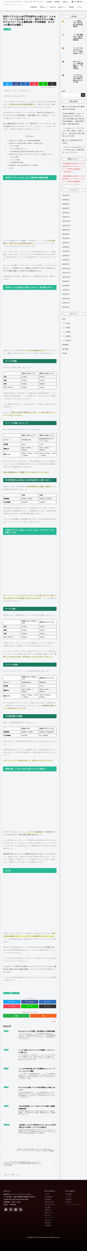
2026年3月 (65, 208)
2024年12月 (66, 268)
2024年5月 (65, 285)
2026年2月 (65, 213)
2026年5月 (65, 200)
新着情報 (48, 1199)
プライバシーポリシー (73, 1204)
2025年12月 (66, 221)
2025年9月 (65, 234)
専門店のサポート (51, 1204)
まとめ (11, 168)
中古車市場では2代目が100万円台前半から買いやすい (27, 151)
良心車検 (48, 1207)
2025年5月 (65, 251)
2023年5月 (65, 290)
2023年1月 (65, 294)
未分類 (64, 353)
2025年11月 (66, 225)
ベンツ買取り (66, 336)
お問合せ (68, 1202)
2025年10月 (66, 230)
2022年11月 (66, 298)
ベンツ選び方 (15, 993)
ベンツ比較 (6, 993)
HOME (47, 1194)
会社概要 (68, 1194)
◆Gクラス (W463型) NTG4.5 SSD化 (72, 141)
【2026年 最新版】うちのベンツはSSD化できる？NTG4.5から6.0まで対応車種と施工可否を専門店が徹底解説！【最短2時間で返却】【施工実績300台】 (73, 119)
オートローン (49, 1217)
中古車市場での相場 (17, 162)
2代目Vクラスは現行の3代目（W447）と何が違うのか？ (26, 143)
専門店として (43, 7)
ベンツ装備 (66, 332)
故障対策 (65, 345)
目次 (27, 136)
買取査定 (71, 7)
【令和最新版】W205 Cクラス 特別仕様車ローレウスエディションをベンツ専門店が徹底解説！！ (73, 166)
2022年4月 (65, 303)
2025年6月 (65, 247)
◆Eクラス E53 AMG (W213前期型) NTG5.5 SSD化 (73, 108)
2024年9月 (65, 281)
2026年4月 (65, 204)
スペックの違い (15, 159)
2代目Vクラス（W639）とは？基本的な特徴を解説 (24, 140)
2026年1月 (65, 217)
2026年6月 (65, 195)
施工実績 (65, 349)
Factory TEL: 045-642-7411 (33, 2)
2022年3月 (65, 307)
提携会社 (48, 1210)
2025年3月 (65, 255)
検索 (63, 91)
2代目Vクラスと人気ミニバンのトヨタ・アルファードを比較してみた (30, 154)
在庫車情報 (33, 7)
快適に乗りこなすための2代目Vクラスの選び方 (23, 165)
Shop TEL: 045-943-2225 (13, 2)
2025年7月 (65, 243)
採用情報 (68, 1199)
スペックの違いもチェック (19, 148)
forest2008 (67, 172)
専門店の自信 (49, 1202)
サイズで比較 (15, 146)
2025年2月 (65, 260)
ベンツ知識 (66, 327)
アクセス (79, 7)
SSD (63, 319)
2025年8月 (65, 238)
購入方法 (52, 7)
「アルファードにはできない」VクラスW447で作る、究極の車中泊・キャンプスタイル (73, 149)
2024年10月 (66, 277)
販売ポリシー (62, 7)
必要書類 (48, 1225)
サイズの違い (15, 157)
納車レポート (49, 1212)
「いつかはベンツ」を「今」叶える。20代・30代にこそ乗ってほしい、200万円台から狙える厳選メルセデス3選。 (73, 132)
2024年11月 (66, 273)
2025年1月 (65, 264)
